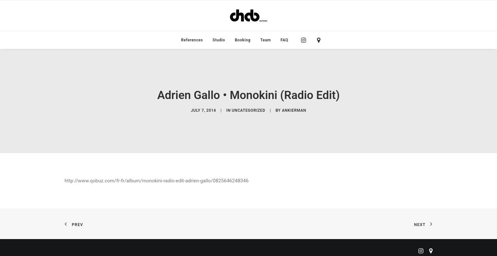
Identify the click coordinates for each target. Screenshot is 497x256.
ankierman (294, 109)
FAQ (284, 40)
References (192, 40)
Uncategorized (248, 109)
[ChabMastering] (248, 15)
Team (265, 40)
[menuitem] (192, 40)
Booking (242, 40)
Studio (219, 40)
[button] (305, 40)
